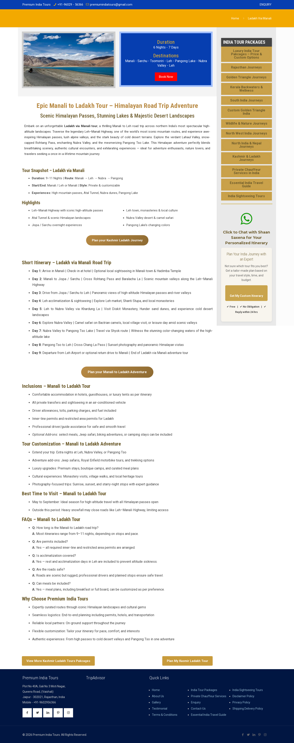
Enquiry (265, 4)
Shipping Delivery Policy (247, 708)
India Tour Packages (204, 690)
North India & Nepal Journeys (246, 145)
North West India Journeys (246, 133)
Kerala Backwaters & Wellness (246, 88)
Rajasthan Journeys (246, 67)
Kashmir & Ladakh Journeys (246, 158)
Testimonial (159, 708)
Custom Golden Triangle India (246, 112)
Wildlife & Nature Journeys (246, 123)
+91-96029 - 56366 (70, 4)
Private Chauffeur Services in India (246, 171)
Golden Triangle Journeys (246, 77)
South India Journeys (246, 100)
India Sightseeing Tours (246, 196)
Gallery (156, 702)
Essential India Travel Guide (246, 184)
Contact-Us (198, 708)
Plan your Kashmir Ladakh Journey (117, 240)
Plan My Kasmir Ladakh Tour (187, 661)
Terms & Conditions (164, 714)
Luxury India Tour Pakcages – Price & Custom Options (246, 54)
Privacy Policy (241, 702)
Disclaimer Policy (243, 696)
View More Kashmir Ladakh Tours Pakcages (58, 661)
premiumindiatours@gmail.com (111, 4)
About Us (158, 696)
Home (235, 18)
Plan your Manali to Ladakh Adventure (117, 372)
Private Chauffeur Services (208, 696)
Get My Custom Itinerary (246, 295)
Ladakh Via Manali (259, 18)
